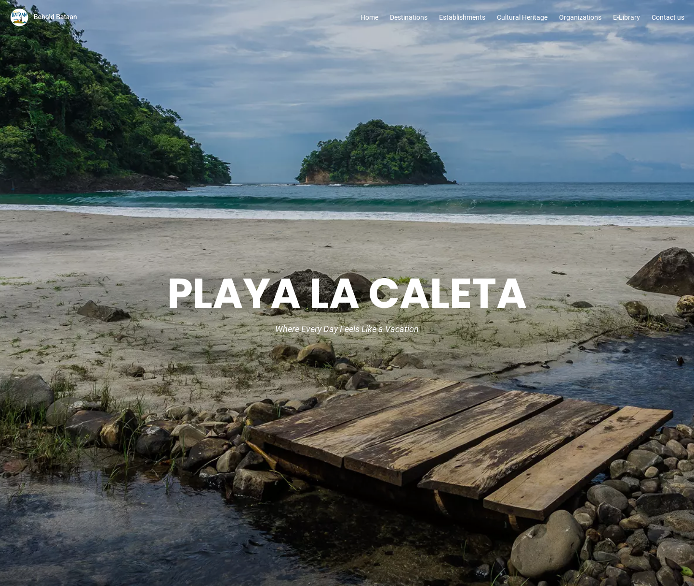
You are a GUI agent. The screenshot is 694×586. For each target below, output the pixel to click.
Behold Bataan (55, 17)
